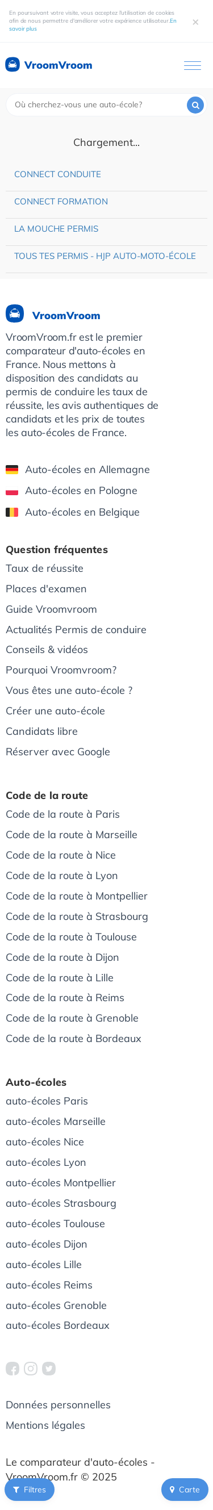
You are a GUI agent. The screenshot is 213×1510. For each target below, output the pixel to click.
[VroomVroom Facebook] (12, 1368)
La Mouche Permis (56, 228)
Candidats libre (42, 731)
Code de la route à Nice (61, 854)
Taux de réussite (44, 568)
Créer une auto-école (55, 710)
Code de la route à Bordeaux (73, 1038)
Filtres (29, 1489)
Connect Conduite (57, 174)
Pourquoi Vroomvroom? (61, 669)
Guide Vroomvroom (51, 609)
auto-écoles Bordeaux (58, 1325)
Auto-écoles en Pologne (71, 490)
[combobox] (106, 104)
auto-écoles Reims (49, 1284)
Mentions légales (45, 1425)
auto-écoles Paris (47, 1100)
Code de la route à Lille (60, 977)
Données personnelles (58, 1404)
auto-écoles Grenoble (56, 1305)
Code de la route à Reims (65, 997)
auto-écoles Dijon (46, 1243)
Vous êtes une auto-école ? (69, 690)
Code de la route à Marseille (71, 834)
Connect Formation (61, 201)
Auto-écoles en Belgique (73, 511)
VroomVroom (48, 65)
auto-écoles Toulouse (55, 1223)
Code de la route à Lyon (62, 875)
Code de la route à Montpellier (77, 895)
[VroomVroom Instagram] (30, 1368)
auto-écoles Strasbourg (61, 1203)
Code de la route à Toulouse (71, 936)
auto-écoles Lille (44, 1264)
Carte (185, 1489)
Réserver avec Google (58, 751)
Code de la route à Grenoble (72, 1017)
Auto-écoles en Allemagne (78, 469)
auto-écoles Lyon (46, 1162)
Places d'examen (46, 588)
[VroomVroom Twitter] (49, 1368)
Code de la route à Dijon (62, 957)
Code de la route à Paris (63, 814)
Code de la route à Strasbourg (77, 916)
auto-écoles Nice (45, 1141)
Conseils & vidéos (47, 649)
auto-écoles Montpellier (61, 1182)
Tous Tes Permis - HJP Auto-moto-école (105, 255)
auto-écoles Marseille (56, 1121)
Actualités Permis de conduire (76, 629)
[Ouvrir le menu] (192, 66)
